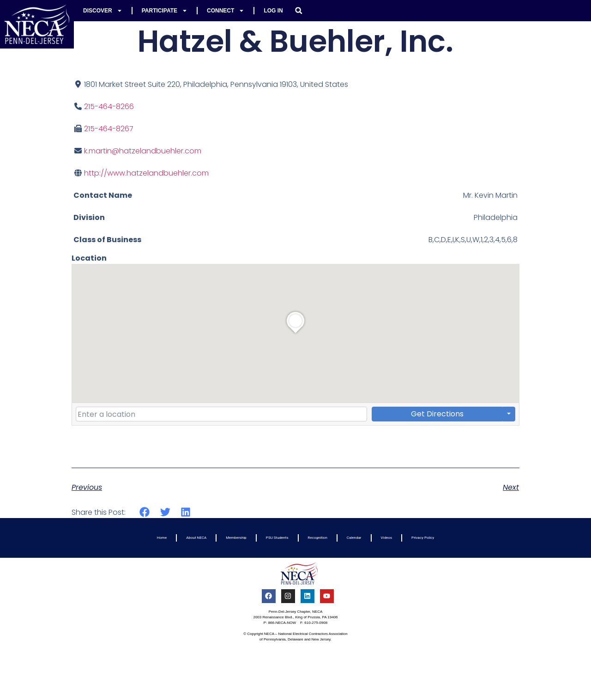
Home (162, 538)
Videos (386, 538)
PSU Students (277, 538)
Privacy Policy (422, 538)
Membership (236, 538)
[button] (298, 10)
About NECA (196, 538)
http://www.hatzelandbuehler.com (146, 173)
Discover (102, 10)
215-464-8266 (109, 106)
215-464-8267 (108, 128)
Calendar (354, 538)
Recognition (317, 538)
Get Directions (437, 414)
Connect (225, 10)
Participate (164, 10)
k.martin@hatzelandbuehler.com (142, 151)
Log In (273, 10)
